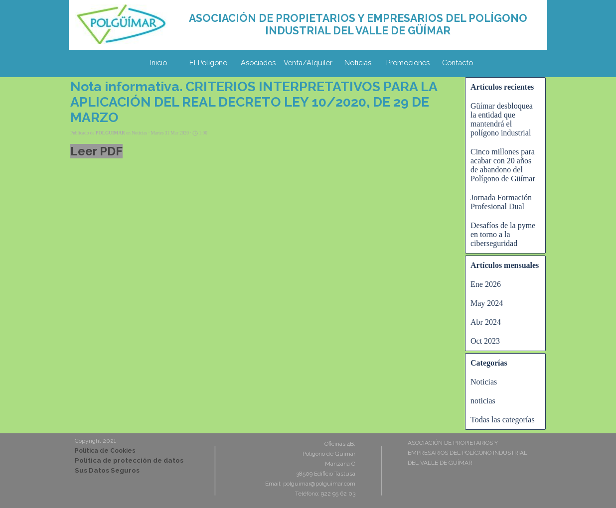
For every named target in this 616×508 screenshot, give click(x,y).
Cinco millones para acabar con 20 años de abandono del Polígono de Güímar (502, 165)
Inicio (158, 62)
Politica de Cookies (105, 450)
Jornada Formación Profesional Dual (501, 202)
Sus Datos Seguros (107, 470)
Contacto (457, 62)
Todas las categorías (502, 419)
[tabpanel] (357, 24)
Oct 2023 (485, 341)
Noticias (357, 62)
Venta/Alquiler (308, 62)
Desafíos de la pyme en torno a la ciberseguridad (502, 234)
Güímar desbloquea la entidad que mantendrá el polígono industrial (501, 119)
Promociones (408, 62)
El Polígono (208, 62)
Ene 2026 (485, 284)
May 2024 (486, 303)
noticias (482, 400)
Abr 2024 (485, 322)
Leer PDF (96, 151)
